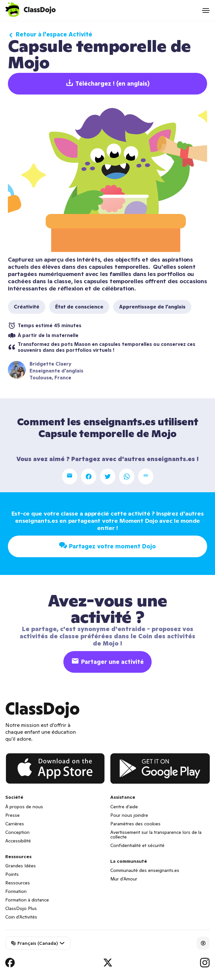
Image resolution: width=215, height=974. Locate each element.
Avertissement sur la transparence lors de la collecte (156, 834)
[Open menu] (205, 10)
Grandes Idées (20, 866)
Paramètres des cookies (135, 824)
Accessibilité (18, 841)
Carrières (14, 824)
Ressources (17, 883)
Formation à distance (27, 900)
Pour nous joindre (129, 815)
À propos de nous (24, 807)
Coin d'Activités (21, 917)
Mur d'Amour (123, 879)
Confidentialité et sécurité (137, 845)
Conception (17, 832)
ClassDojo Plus (21, 908)
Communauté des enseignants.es (144, 870)
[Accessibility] (203, 943)
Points (12, 874)
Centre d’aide (124, 807)
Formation (16, 891)
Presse (12, 815)
